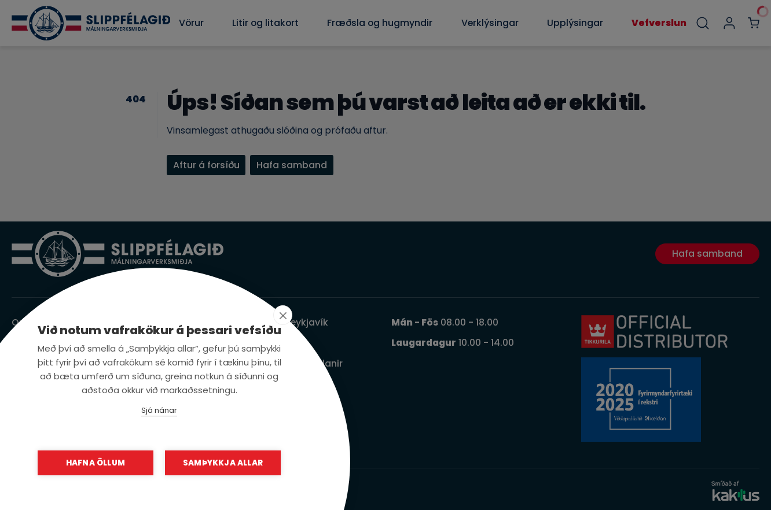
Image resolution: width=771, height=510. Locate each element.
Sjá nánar (159, 410)
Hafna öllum (95, 462)
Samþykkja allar (223, 462)
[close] (282, 315)
